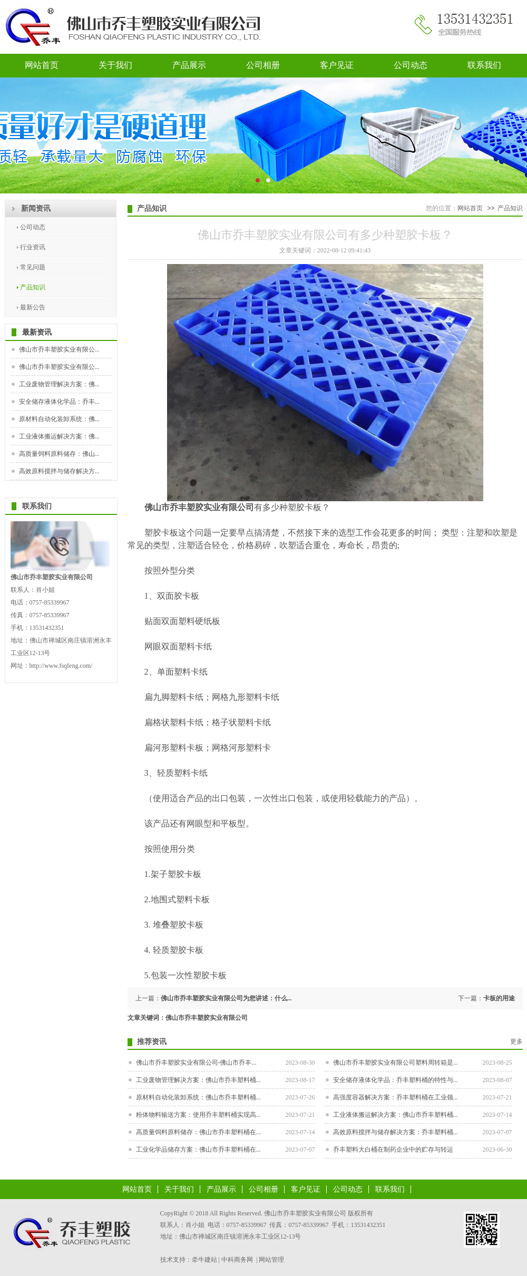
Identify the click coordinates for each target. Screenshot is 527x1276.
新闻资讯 (36, 208)
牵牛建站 (204, 1259)
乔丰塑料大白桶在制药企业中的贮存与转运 (393, 1149)
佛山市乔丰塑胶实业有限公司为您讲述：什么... (226, 998)
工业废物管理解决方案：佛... (59, 384)
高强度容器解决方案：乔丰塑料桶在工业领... (395, 1097)
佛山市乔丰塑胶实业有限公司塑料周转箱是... (395, 1062)
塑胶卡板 (161, 532)
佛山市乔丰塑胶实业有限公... (59, 349)
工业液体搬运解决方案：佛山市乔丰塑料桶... (395, 1114)
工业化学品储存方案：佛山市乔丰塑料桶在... (198, 1149)
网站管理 (271, 1259)
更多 (516, 1041)
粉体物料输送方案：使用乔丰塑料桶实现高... (198, 1114)
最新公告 (32, 307)
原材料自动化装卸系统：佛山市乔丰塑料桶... (198, 1097)
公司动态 (410, 65)
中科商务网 (237, 1259)
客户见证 (337, 65)
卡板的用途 (499, 998)
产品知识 (32, 287)
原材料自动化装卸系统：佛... (59, 419)
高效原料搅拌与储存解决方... (59, 471)
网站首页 (41, 65)
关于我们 (115, 65)
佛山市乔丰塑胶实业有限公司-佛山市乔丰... (196, 1062)
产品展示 (189, 65)
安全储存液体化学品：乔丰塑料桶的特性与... (395, 1080)
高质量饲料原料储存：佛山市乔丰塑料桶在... (198, 1132)
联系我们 (484, 65)
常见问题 (32, 267)
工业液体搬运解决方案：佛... (59, 436)
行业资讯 (32, 247)
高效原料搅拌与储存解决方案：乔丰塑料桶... (395, 1132)
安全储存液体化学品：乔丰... (59, 401)
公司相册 (263, 65)
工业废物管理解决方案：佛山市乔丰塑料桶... (198, 1080)
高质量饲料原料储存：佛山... (59, 453)
